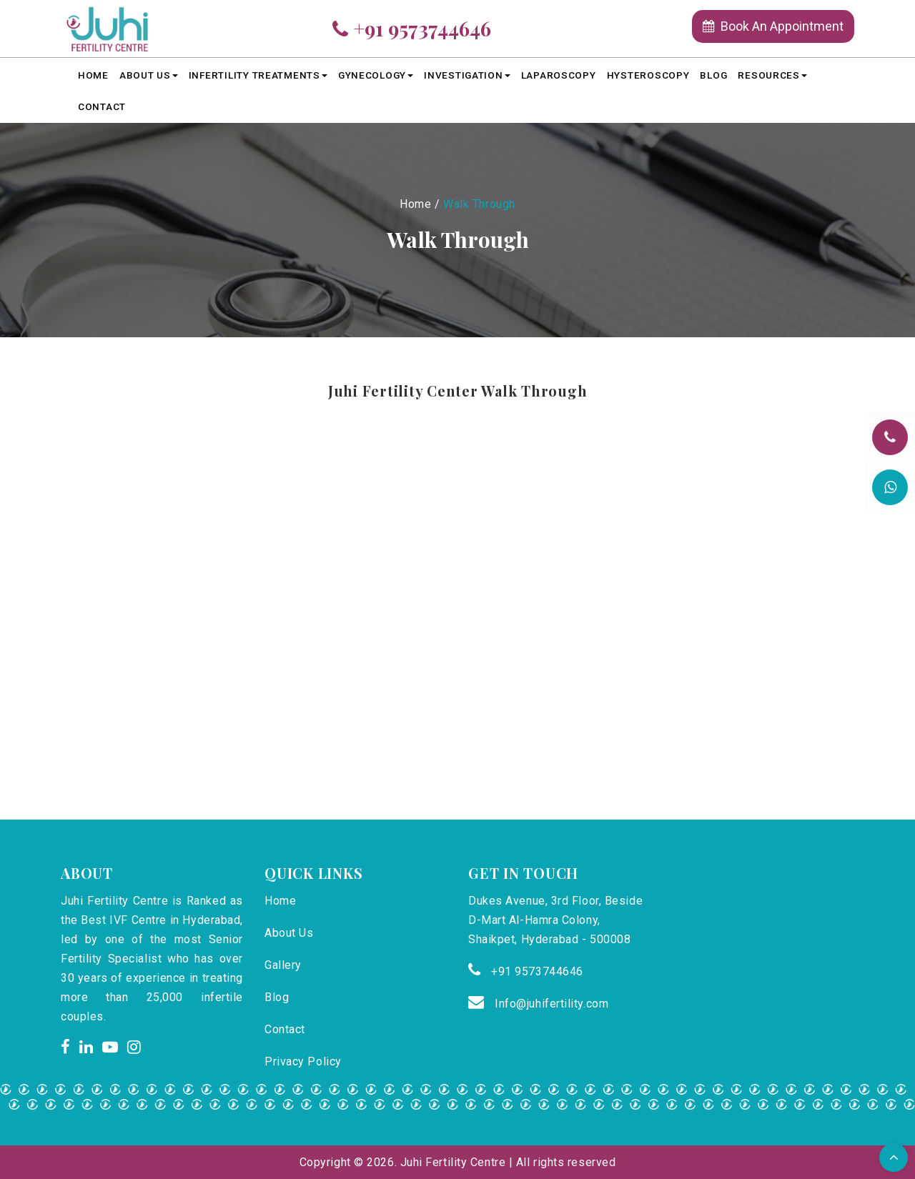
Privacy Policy (303, 1061)
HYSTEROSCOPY (648, 75)
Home (93, 75)
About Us (148, 75)
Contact (102, 106)
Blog (713, 75)
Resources (772, 75)
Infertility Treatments (258, 75)
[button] (893, 1157)
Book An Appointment (773, 26)
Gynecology (375, 75)
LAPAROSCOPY (558, 75)
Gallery (283, 965)
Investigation (467, 75)
